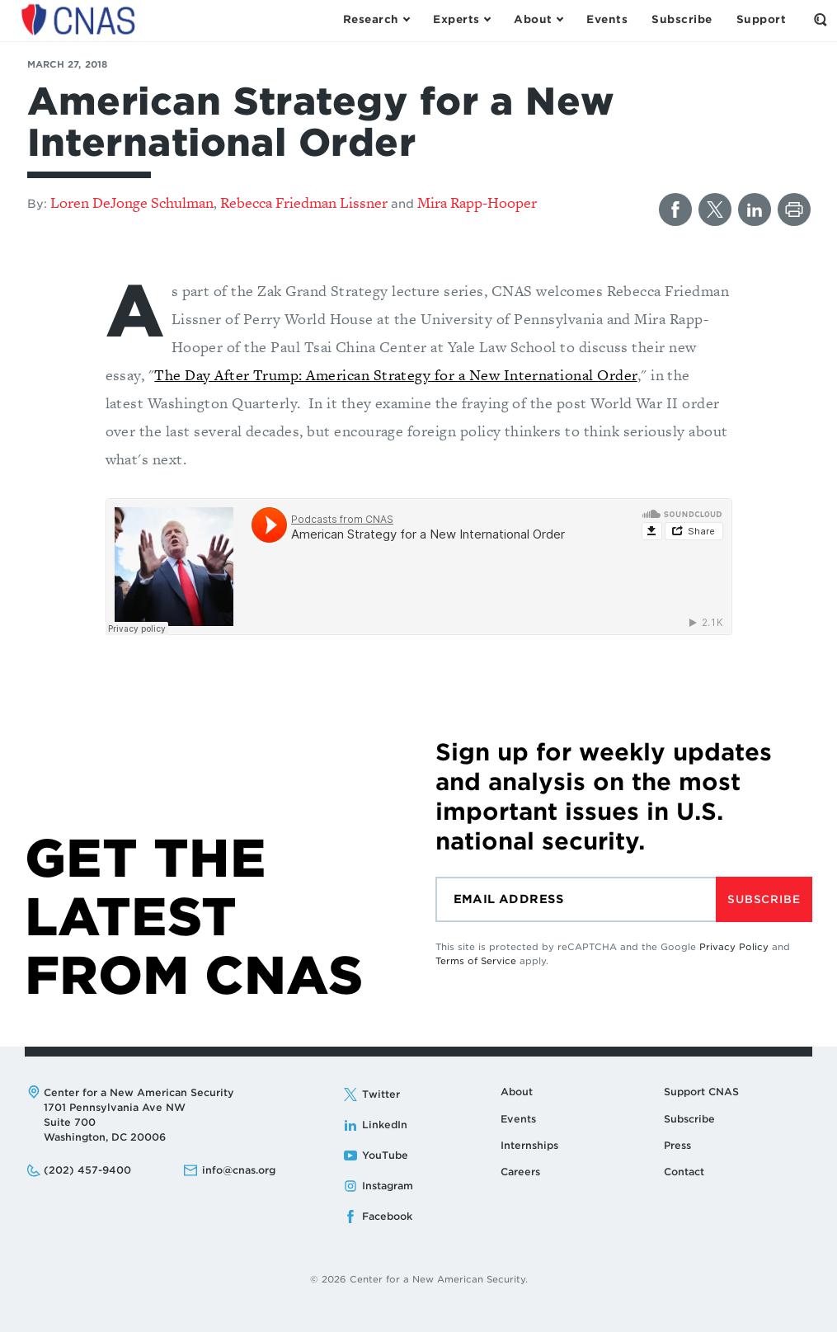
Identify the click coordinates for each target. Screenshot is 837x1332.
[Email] (575, 899)
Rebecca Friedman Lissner (304, 202)
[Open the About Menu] (538, 19)
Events (518, 1119)
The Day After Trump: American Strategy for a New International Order (395, 375)
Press (677, 1145)
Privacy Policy (734, 947)
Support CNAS (701, 1091)
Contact (684, 1171)
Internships (529, 1145)
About (517, 1091)
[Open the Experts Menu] (461, 19)
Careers (520, 1171)
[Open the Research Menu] (376, 19)
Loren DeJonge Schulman (132, 202)
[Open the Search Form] (820, 19)
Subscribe (763, 899)
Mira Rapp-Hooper (477, 202)
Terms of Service (475, 961)
